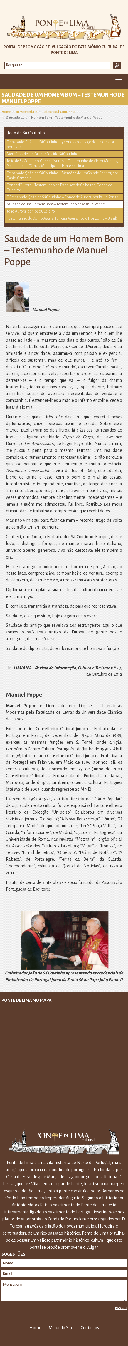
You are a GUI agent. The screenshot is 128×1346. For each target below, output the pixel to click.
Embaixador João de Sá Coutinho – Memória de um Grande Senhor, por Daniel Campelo (62, 175)
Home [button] (8, 81)
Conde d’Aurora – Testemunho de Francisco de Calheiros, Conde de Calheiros (59, 187)
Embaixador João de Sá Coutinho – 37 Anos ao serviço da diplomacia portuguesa (60, 144)
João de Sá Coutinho (58, 112)
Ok (117, 65)
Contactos (90, 1327)
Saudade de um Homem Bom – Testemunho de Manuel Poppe (56, 204)
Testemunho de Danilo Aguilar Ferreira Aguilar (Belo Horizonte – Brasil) (62, 218)
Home (6, 112)
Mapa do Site (61, 1327)
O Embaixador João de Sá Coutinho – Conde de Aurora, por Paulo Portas (62, 197)
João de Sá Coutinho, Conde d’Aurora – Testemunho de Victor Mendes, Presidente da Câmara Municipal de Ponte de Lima (62, 163)
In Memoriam (26, 112)
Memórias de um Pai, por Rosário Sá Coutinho (42, 154)
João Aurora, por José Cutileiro (31, 211)
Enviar (121, 1308)
